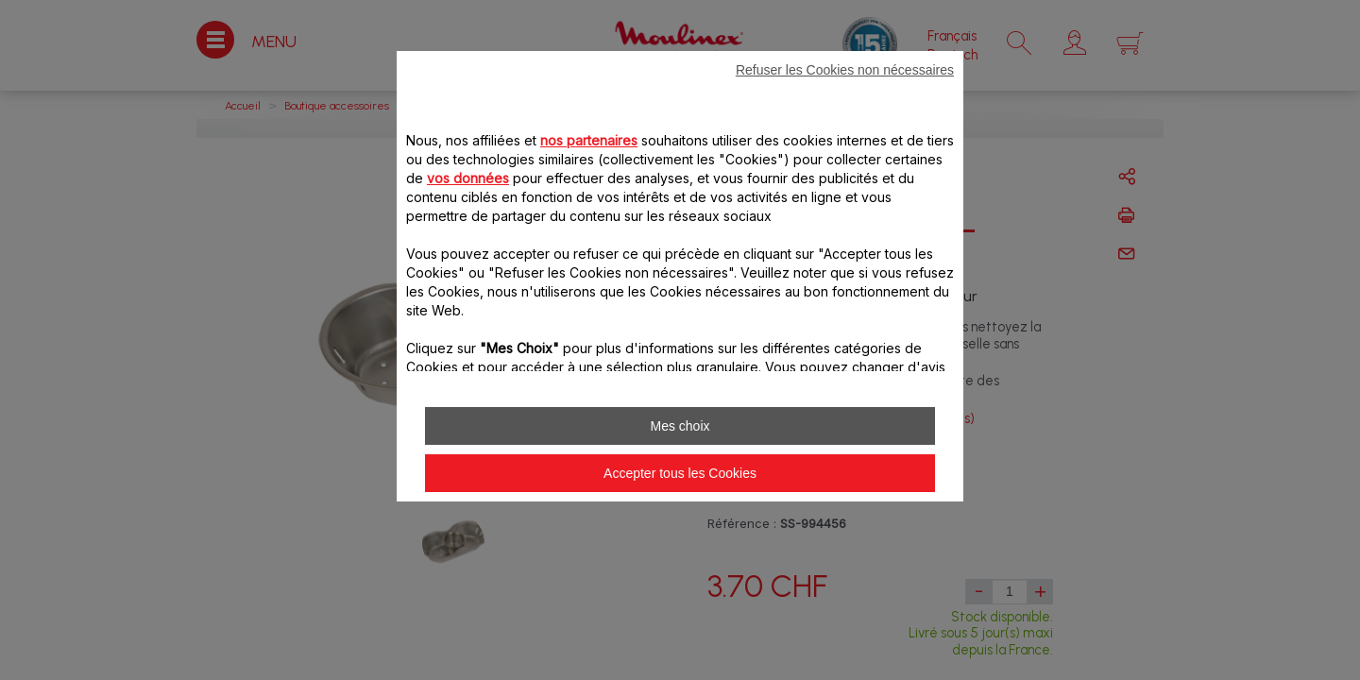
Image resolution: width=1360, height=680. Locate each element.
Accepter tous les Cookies (680, 473)
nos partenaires (589, 140)
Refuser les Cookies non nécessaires (845, 69)
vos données (468, 178)
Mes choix (679, 426)
